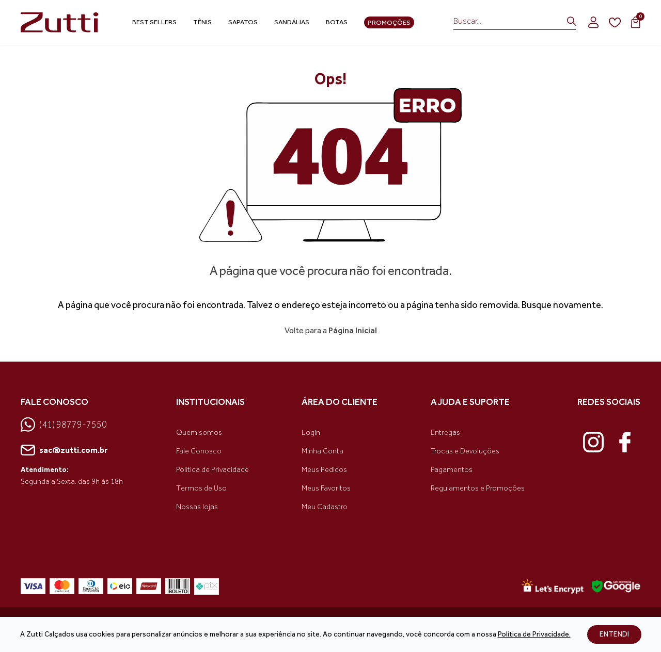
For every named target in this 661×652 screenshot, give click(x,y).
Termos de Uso (201, 488)
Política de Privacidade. (534, 634)
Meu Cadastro (325, 506)
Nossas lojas (197, 506)
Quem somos (199, 432)
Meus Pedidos (324, 469)
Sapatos (243, 22)
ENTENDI (614, 634)
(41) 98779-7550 (64, 424)
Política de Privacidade (212, 469)
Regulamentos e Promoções (478, 488)
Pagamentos (452, 469)
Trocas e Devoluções (465, 451)
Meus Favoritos (326, 488)
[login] (593, 22)
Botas (337, 22)
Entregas (445, 432)
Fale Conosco (199, 451)
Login (311, 432)
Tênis (202, 22)
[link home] (62, 22)
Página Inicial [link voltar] (352, 330)
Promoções (389, 22)
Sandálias (291, 22)
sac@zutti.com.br (64, 450)
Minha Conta (322, 451)
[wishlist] (615, 23)
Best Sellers (154, 22)
